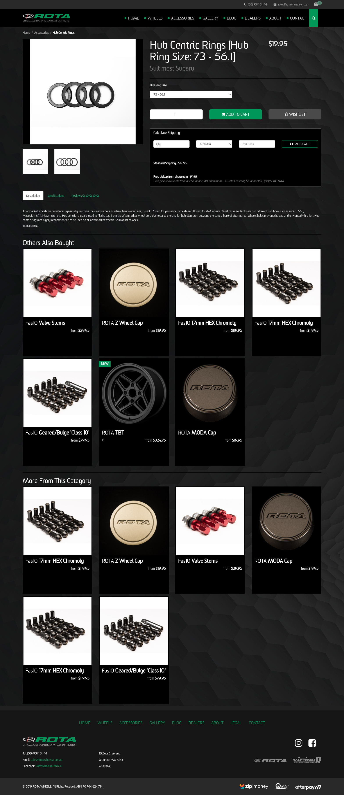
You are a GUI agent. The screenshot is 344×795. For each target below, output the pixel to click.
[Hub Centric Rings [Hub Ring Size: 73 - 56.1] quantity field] (176, 114)
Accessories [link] (130, 722)
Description (33, 195)
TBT (113, 432)
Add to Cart (236, 114)
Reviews (85, 195)
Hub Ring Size (158, 85)
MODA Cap (197, 432)
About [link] (217, 722)
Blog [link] (176, 722)
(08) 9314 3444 (255, 4)
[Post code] (257, 144)
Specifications (55, 195)
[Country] (214, 144)
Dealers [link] (196, 722)
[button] (295, 114)
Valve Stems (45, 323)
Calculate (299, 144)
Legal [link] (236, 722)
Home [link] (84, 722)
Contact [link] (257, 722)
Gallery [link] (157, 722)
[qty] (171, 144)
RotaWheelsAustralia (49, 766)
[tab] (33, 195)
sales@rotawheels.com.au (291, 4)
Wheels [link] (104, 722)
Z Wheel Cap (122, 323)
